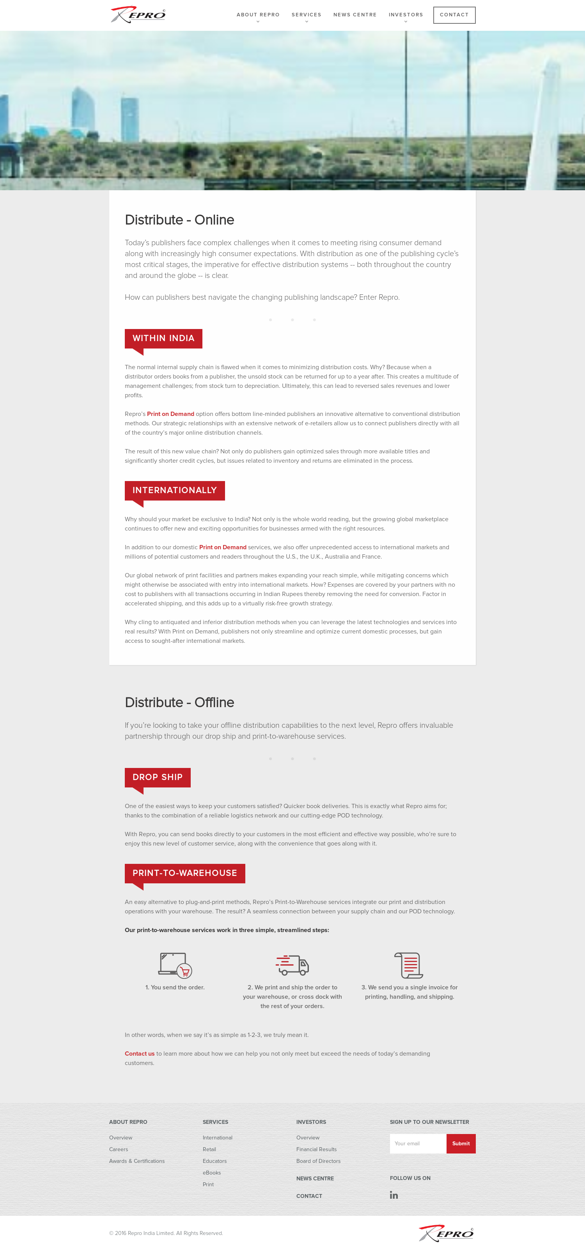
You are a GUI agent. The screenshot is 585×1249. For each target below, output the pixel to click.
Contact (454, 15)
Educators (215, 1161)
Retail (209, 1149)
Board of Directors (318, 1161)
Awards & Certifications (137, 1161)
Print (208, 1184)
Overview (120, 1138)
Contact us (140, 1054)
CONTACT (309, 1196)
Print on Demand (170, 414)
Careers (118, 1149)
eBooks (212, 1173)
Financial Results (316, 1149)
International (217, 1138)
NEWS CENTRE (315, 1179)
